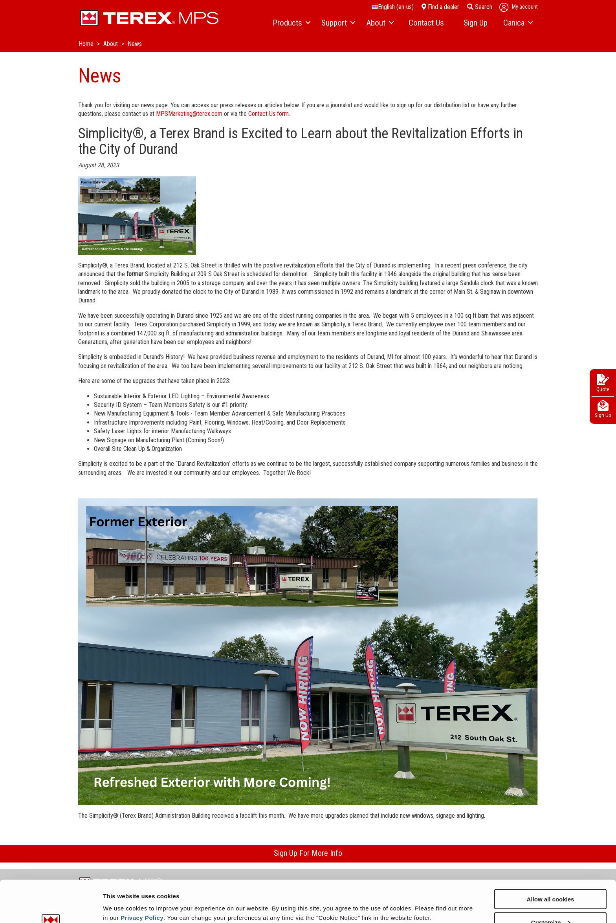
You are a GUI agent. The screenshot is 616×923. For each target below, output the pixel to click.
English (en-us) (393, 7)
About (111, 44)
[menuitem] (291, 23)
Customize (550, 880)
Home (87, 44)
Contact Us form (268, 113)
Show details (121, 897)
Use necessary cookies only (550, 903)
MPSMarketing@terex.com (189, 113)
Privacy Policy (142, 875)
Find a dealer (440, 7)
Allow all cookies (550, 857)
